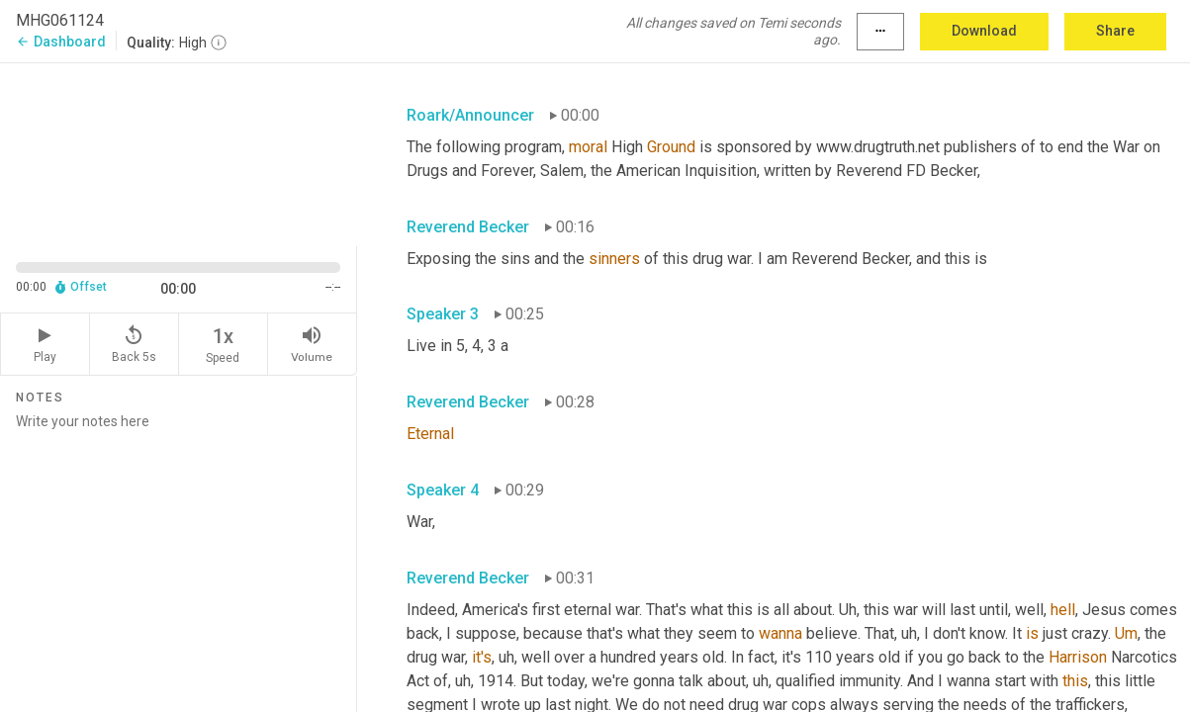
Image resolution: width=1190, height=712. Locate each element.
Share (1115, 31)
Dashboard (61, 41)
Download (984, 31)
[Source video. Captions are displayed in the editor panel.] (178, 152)
